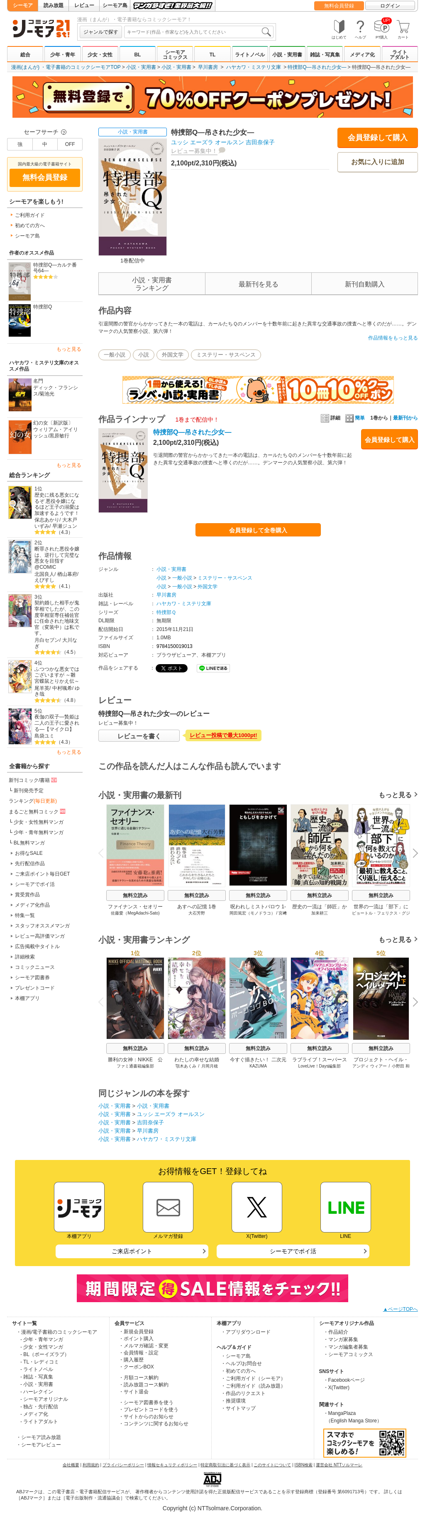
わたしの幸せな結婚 (196, 1060)
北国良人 (44, 574)
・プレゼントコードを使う (148, 1409)
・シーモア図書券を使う (146, 1402)
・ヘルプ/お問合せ (241, 1363)
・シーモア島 (236, 1356)
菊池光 (46, 394)
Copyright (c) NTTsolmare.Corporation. (212, 1508)
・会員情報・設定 (139, 1353)
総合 (25, 55)
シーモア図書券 (32, 977)
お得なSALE (29, 853)
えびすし (44, 580)
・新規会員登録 (136, 1331)
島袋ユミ (44, 736)
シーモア (23, 5)
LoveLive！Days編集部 (319, 1066)
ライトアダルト (400, 54)
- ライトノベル (36, 1369)
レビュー (84, 5)
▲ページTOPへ (400, 1309)
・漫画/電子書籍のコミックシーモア (56, 1332)
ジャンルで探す (100, 32)
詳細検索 (25, 957)
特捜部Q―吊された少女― (317, 67)
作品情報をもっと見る (393, 338)
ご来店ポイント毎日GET (42, 874)
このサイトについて (272, 1465)
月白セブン (46, 640)
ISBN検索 (304, 1465)
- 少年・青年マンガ (41, 1339)
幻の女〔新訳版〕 (53, 423)
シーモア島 (115, 5)
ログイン (390, 6)
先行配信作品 (30, 863)
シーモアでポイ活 (35, 884)
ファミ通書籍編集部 (135, 1066)
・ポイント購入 (136, 1339)
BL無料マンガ (29, 843)
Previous (104, 853)
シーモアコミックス (175, 54)
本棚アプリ (27, 998)
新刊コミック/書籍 (33, 779)
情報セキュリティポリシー (172, 1465)
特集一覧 (25, 915)
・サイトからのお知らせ (146, 1416)
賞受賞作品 (27, 895)
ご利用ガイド (30, 215)
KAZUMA (258, 1066)
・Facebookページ (344, 1380)
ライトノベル (250, 55)
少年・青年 (62, 55)
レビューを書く (139, 736)
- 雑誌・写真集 (36, 1377)
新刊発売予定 (29, 790)
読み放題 (54, 5)
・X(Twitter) (336, 1387)
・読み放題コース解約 (144, 1385)
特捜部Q (42, 307)
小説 (143, 355)
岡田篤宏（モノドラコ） (252, 913)
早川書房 (208, 67)
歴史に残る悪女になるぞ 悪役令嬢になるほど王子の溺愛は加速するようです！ (56, 504)
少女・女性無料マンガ (39, 822)
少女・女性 (100, 55)
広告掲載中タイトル (37, 946)
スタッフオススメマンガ (42, 926)
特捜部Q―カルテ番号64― (55, 268)
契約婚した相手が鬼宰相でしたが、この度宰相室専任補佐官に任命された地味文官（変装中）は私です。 (56, 618)
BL (137, 55)
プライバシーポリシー (123, 1465)
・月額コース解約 (139, 1378)
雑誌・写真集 (325, 55)
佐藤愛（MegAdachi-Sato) (135, 913)
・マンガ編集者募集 (345, 1347)
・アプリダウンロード (246, 1332)
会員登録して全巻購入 (258, 530)
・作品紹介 (335, 1332)
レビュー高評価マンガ (40, 936)
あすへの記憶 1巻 (196, 907)
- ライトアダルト (39, 1421)
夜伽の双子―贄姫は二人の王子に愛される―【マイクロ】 (56, 723)
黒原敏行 (59, 436)
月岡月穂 (209, 1066)
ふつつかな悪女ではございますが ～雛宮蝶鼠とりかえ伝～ (56, 675)
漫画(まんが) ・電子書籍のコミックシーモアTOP (66, 67)
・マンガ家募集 (340, 1339)
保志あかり (46, 520)
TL (213, 55)
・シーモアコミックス (348, 1354)
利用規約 (91, 1465)
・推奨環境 (233, 1401)
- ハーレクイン (36, 1392)
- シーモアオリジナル (44, 1399)
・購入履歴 (131, 1360)
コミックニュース (35, 967)
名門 (38, 381)
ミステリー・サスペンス (226, 355)
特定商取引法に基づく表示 (225, 1465)
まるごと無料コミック (38, 811)
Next (412, 854)
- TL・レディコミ (39, 1362)
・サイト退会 (134, 1392)
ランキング (33, 801)
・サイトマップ (238, 1408)
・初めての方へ (238, 1371)
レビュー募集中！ (194, 151)
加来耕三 (319, 913)
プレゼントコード (35, 988)
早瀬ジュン (64, 526)
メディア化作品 (32, 905)
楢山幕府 (67, 574)
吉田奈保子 (260, 142)
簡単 (355, 418)
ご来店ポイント (132, 1251)
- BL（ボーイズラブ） (44, 1354)
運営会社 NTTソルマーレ (339, 1465)
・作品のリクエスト (243, 1393)
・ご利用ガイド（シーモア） (253, 1378)
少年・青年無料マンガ (39, 832)
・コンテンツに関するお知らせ (153, 1424)
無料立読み (135, 895)
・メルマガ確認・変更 (144, 1346)
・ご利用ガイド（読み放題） (253, 1386)
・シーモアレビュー (38, 1445)
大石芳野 (196, 913)
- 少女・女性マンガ (41, 1347)
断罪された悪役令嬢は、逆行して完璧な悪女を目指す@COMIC (56, 558)
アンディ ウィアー (369, 1066)
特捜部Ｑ (166, 612)
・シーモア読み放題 (38, 1437)
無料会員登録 (339, 6)
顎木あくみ (186, 1066)
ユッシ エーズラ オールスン (207, 142)
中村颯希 (62, 688)
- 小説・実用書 (36, 1384)
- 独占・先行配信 (39, 1407)
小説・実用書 (287, 55)
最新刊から (405, 418)
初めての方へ (30, 225)
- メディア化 (34, 1414)
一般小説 (114, 355)
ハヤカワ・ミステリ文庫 (253, 67)
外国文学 (172, 355)
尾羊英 (41, 688)
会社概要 (71, 1465)
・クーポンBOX (136, 1367)
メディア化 (362, 55)
